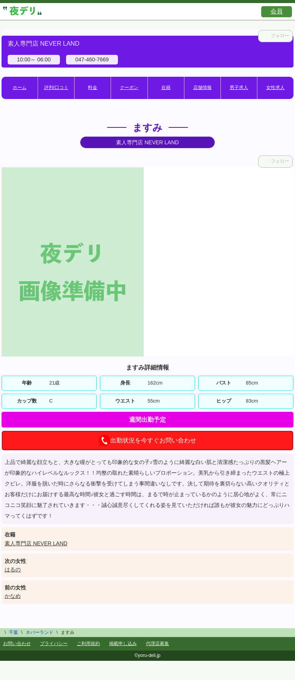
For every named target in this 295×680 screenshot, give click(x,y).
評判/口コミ (56, 87)
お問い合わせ (17, 643)
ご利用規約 (88, 643)
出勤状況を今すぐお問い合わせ (147, 440)
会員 (276, 11)
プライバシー (54, 643)
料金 (92, 87)
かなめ (13, 596)
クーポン (129, 87)
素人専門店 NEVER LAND (36, 543)
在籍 (166, 87)
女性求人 (275, 87)
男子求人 (239, 87)
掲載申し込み (123, 643)
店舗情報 (202, 87)
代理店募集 (157, 643)
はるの (13, 569)
